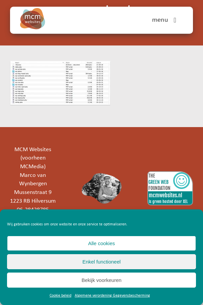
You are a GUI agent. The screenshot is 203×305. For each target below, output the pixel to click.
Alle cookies (101, 243)
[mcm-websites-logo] (32, 11)
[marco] (102, 176)
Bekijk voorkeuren (101, 280)
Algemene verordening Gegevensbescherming (112, 296)
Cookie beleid (60, 296)
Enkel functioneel (101, 262)
